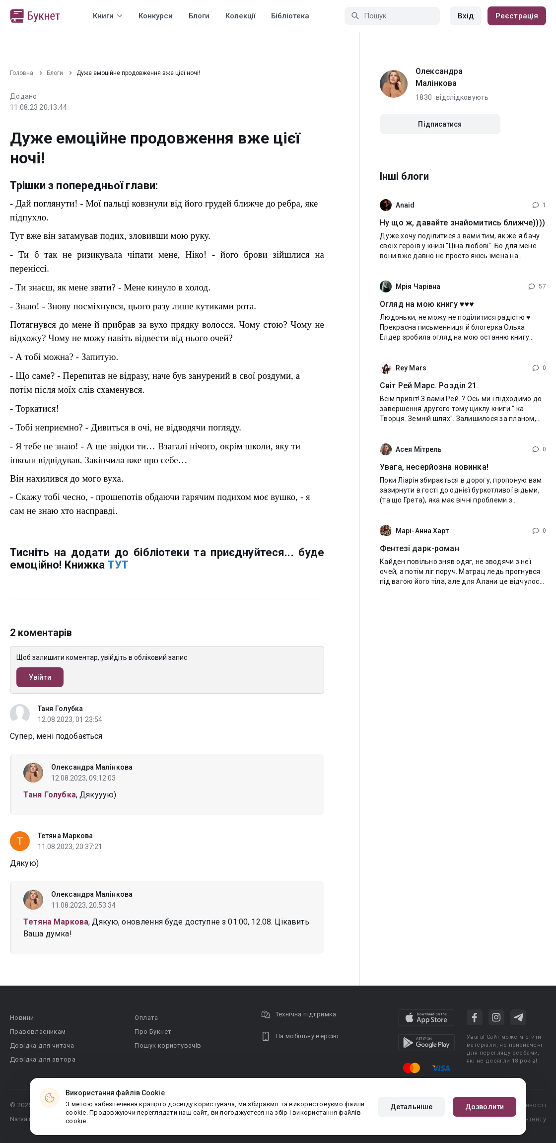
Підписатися (440, 124)
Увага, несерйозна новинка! (434, 467)
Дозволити (484, 1107)
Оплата (146, 1017)
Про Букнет (153, 1031)
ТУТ (118, 565)
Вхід (466, 15)
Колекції (240, 15)
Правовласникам (38, 1031)
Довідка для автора (42, 1059)
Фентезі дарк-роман (419, 548)
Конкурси (156, 15)
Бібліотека (290, 15)
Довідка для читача (42, 1045)
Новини (22, 1017)
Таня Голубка (60, 709)
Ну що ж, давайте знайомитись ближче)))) (462, 222)
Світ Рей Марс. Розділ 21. (429, 385)
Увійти (40, 677)
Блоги (199, 15)
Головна (21, 73)
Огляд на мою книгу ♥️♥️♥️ (427, 304)
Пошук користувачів (168, 1045)
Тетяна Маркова (65, 836)
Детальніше (411, 1107)
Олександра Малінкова (92, 767)
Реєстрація (516, 15)
